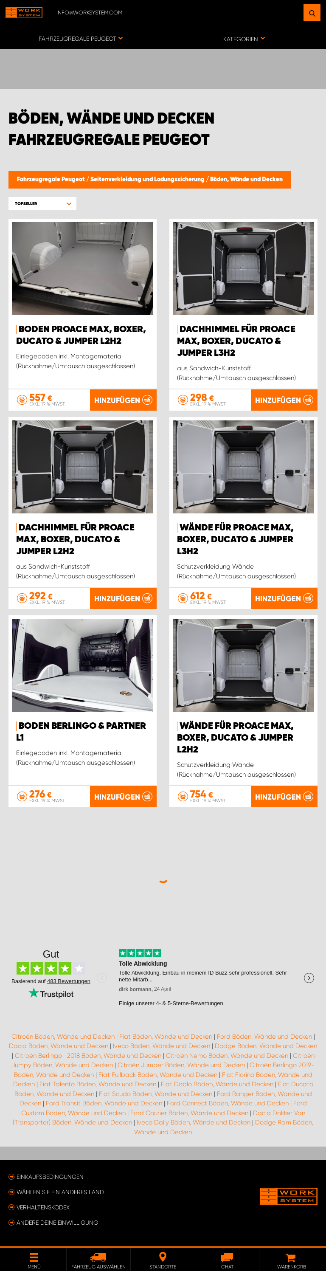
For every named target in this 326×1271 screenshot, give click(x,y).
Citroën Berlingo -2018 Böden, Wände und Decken (88, 1056)
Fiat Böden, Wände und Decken (165, 1036)
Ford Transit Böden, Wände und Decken (104, 1103)
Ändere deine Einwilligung (57, 1222)
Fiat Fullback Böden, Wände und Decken (157, 1075)
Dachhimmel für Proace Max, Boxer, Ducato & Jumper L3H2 (236, 341)
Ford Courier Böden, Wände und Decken (189, 1113)
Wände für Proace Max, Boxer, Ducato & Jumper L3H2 (235, 539)
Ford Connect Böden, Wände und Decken (228, 1103)
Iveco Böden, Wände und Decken (161, 1046)
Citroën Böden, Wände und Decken (63, 1036)
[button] (42, 203)
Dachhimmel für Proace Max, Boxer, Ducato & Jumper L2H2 (75, 539)
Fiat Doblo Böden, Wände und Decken (217, 1084)
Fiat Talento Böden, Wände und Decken (97, 1084)
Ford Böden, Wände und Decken (264, 1036)
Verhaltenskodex (43, 1207)
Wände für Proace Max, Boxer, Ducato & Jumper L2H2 (235, 738)
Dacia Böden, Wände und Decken (58, 1046)
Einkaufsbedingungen (50, 1176)
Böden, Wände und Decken (246, 180)
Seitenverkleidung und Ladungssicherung (148, 180)
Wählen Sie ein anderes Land (60, 1192)
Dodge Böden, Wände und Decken (266, 1046)
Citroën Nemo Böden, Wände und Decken (227, 1056)
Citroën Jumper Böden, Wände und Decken (181, 1065)
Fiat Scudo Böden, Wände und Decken (155, 1094)
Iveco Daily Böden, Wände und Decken (193, 1122)
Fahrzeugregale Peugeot (51, 180)
